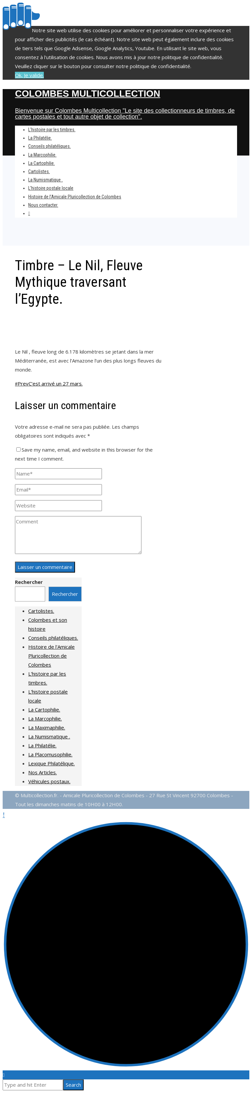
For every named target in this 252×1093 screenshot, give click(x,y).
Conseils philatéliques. (53, 637)
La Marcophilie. (45, 718)
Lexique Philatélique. (51, 763)
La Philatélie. (42, 745)
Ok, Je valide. (29, 75)
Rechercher (29, 582)
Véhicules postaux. (49, 781)
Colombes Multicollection (87, 93)
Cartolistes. (41, 610)
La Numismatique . (49, 736)
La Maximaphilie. (46, 727)
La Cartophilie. (44, 709)
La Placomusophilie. (50, 754)
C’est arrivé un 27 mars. (49, 383)
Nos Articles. (42, 772)
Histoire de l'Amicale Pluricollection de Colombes (51, 655)
